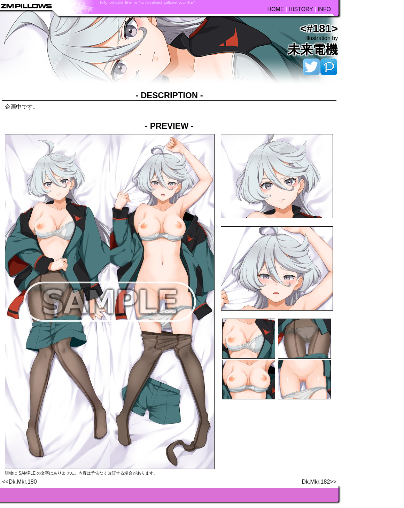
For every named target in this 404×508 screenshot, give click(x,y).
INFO (324, 9)
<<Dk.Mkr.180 (19, 482)
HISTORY (300, 9)
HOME (275, 9)
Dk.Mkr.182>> (319, 482)
